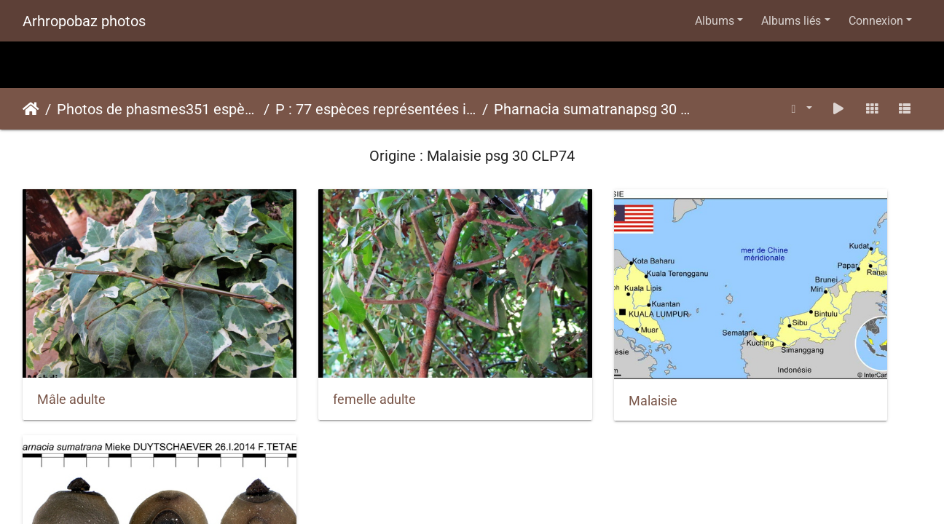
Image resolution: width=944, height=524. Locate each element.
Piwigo (506, 412)
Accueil (31, 109)
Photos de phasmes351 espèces (157, 109)
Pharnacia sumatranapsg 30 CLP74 (594, 109)
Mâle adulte (71, 354)
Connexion (876, 21)
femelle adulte (308, 354)
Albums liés (791, 21)
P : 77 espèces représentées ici (375, 109)
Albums (714, 21)
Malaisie (521, 355)
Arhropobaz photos (84, 21)
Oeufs (745, 355)
